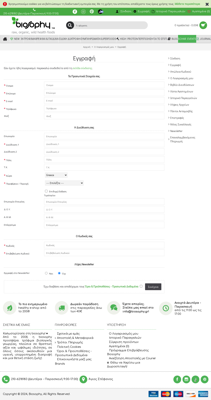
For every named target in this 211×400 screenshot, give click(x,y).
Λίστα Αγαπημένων (181, 91)
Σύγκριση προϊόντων (122, 342)
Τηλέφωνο (11, 108)
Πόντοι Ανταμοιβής (181, 111)
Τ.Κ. (6, 167)
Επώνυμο (11, 93)
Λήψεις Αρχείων (179, 104)
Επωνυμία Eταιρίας (14, 201)
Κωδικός (10, 245)
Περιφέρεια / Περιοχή (17, 183)
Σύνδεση (175, 58)
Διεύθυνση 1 (12, 144)
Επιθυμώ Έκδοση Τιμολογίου (55, 193)
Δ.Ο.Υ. (7, 209)
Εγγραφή (175, 65)
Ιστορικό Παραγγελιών (183, 98)
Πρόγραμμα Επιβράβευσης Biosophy (128, 352)
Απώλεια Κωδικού (180, 71)
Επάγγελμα (10, 224)
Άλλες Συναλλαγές (180, 124)
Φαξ (6, 115)
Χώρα (9, 175)
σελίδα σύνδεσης (82, 68)
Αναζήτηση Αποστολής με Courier (131, 358)
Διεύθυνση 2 (10, 151)
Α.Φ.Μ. (7, 217)
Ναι (49, 273)
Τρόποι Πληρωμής (69, 342)
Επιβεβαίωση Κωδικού (17, 253)
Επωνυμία (9, 136)
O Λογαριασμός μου (122, 333)
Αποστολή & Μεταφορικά (74, 338)
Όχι (62, 273)
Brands (60, 363)
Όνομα (9, 85)
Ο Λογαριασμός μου (181, 78)
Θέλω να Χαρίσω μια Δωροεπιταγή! (123, 364)
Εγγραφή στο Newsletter (17, 272)
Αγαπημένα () (118, 346)
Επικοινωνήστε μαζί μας (73, 359)
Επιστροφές (177, 118)
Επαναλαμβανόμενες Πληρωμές (182, 139)
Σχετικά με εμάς (67, 333)
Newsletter (176, 131)
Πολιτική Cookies (68, 347)
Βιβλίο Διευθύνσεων (182, 85)
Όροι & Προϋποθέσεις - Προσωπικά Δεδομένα (73, 353)
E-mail (9, 101)
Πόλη (8, 160)
